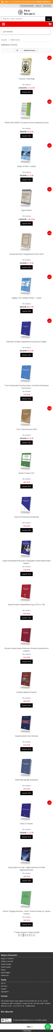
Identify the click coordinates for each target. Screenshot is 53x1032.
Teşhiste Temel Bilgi (26, 79)
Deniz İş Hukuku (26, 823)
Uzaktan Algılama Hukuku (26, 692)
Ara (48, 19)
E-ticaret (23, 1026)
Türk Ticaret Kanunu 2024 (26, 429)
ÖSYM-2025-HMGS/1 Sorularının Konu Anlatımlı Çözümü (27, 122)
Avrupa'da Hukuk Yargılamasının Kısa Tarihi (26, 254)
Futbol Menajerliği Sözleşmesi (26, 780)
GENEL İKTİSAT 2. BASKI (26, 166)
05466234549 (30, 1006)
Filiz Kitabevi (26, 85)
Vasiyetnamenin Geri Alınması (26, 736)
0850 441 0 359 (6, 1006)
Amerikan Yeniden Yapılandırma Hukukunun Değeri (26, 341)
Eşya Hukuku (26, 210)
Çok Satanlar (8, 31)
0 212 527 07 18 (18, 1006)
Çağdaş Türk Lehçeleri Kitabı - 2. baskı (26, 298)
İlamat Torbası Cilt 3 (26, 473)
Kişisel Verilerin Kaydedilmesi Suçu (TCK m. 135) (26, 604)
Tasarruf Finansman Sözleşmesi (26, 517)
